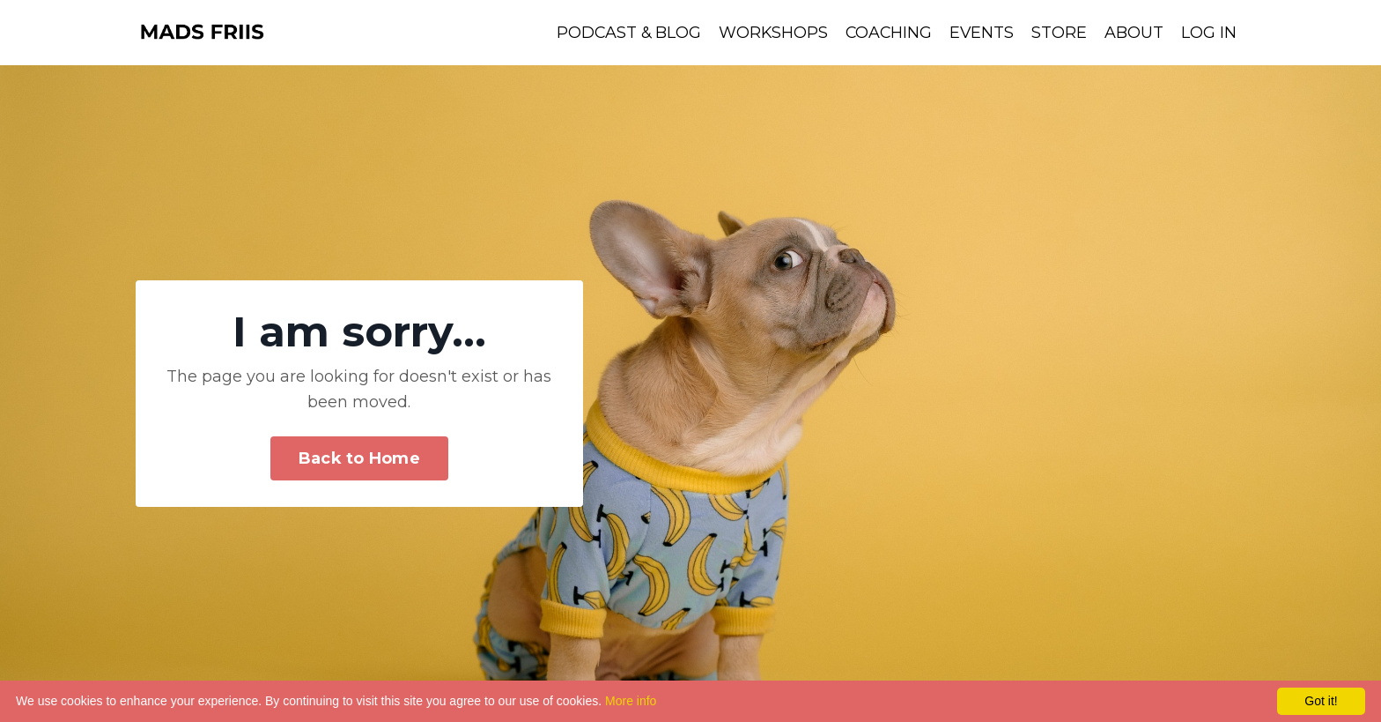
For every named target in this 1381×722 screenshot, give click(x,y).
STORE (1059, 32)
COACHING (887, 32)
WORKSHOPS (770, 32)
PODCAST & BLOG (624, 32)
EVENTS (981, 32)
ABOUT (1133, 32)
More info (630, 701)
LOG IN (1209, 32)
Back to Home (359, 458)
